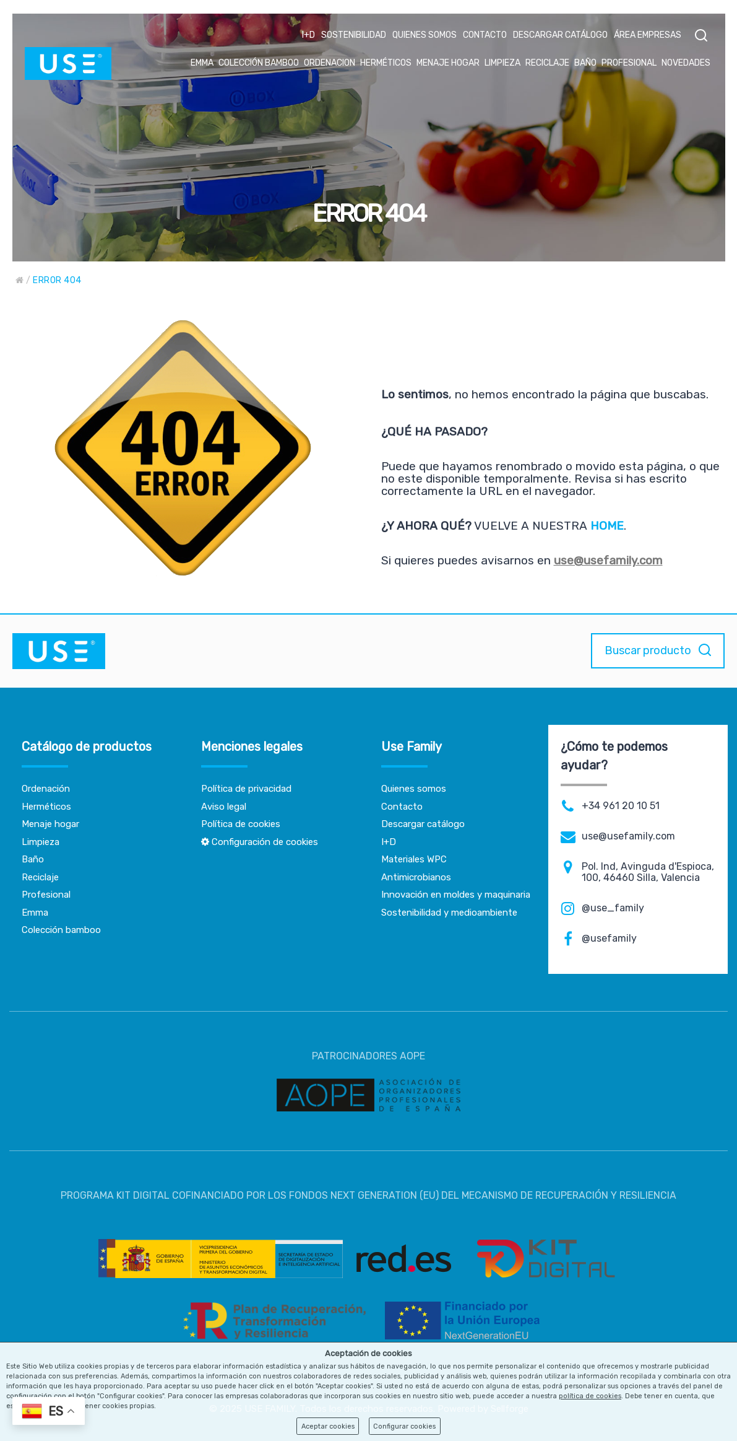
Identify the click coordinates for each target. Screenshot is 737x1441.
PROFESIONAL (629, 63)
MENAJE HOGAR (448, 63)
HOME (607, 526)
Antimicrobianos (416, 877)
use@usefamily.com (608, 560)
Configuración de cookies (259, 842)
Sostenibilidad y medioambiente (449, 912)
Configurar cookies (404, 1426)
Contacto (402, 806)
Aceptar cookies (328, 1426)
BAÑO (585, 63)
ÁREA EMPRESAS (647, 35)
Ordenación (46, 788)
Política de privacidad (246, 788)
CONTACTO (485, 35)
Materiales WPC (414, 859)
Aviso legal (223, 806)
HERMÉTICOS (386, 63)
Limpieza (40, 842)
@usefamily (609, 938)
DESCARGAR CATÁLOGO (560, 35)
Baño (33, 859)
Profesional (46, 894)
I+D (308, 35)
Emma (35, 912)
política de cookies (590, 1396)
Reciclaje (40, 877)
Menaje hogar (50, 824)
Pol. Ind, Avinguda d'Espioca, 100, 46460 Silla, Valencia (648, 872)
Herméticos (46, 806)
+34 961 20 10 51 (621, 806)
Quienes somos (413, 788)
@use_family (613, 908)
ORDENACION (329, 63)
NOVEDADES (686, 63)
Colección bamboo (61, 929)
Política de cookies (240, 824)
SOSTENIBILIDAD (353, 35)
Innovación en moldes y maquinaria (455, 894)
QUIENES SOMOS (424, 35)
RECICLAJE (547, 63)
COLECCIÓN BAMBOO (258, 63)
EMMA (202, 63)
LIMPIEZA (502, 63)
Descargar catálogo (423, 824)
